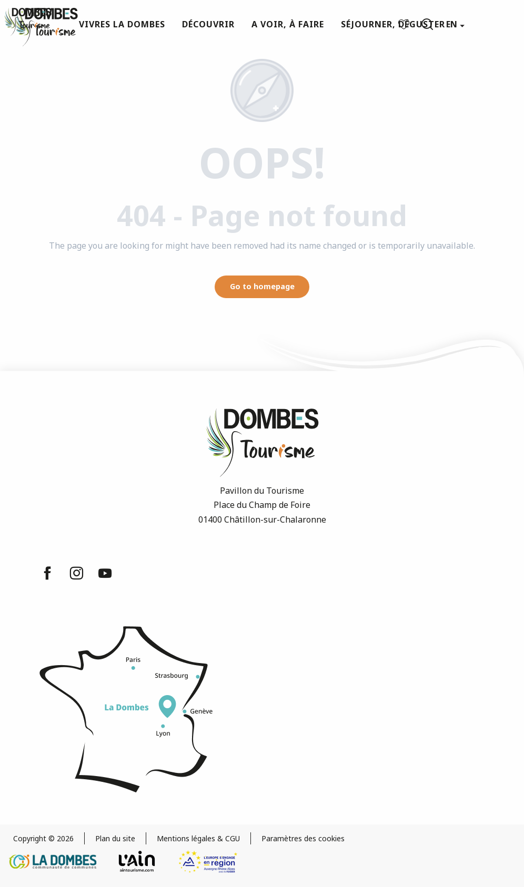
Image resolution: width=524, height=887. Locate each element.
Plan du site (115, 838)
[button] (427, 24)
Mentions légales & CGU (198, 838)
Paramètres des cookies (303, 838)
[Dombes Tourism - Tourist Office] (28, 22)
